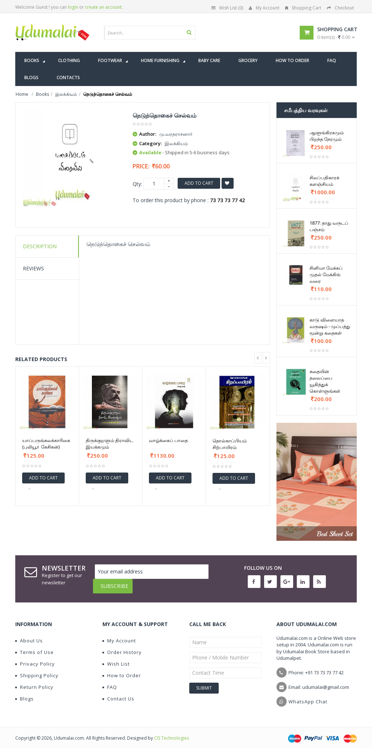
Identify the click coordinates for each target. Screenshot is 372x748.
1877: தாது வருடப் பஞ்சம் (329, 226)
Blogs (24, 693)
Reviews (33, 268)
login (73, 7)
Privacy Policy (35, 658)
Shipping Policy (36, 670)
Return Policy (34, 681)
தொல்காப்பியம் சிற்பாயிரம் (230, 443)
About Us (29, 635)
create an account (103, 7)
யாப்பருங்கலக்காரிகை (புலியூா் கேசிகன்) (46, 443)
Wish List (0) (227, 8)
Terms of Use (34, 646)
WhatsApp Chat (307, 696)
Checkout (340, 8)
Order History (122, 646)
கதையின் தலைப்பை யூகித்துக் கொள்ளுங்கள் (325, 381)
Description (40, 246)
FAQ (109, 681)
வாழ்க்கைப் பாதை (168, 440)
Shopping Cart (303, 8)
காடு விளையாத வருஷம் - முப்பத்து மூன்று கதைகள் (330, 326)
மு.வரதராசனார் (176, 134)
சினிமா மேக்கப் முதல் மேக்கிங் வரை (326, 274)
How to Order (121, 670)
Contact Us (118, 693)
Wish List (116, 658)
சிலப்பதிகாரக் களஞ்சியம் (324, 180)
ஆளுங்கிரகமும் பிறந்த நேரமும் (327, 135)
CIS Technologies (171, 732)
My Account (264, 8)
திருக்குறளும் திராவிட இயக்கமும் (109, 443)
